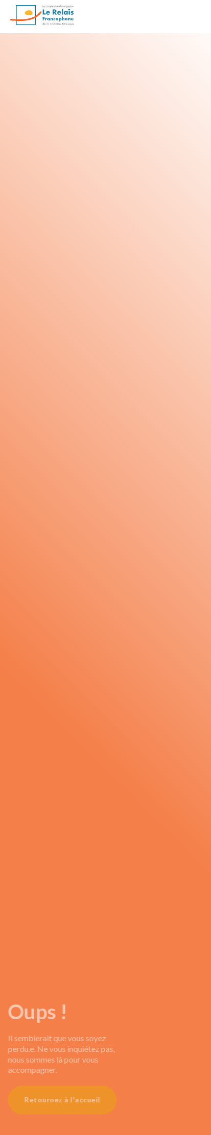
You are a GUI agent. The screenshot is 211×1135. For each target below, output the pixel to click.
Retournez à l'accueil (56, 1099)
